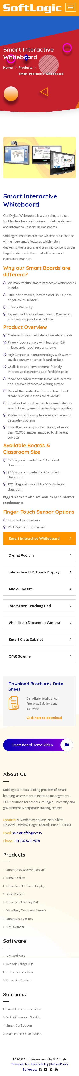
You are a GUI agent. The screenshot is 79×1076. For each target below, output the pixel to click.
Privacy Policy (39, 1064)
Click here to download (44, 718)
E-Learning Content (19, 980)
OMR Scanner (20, 656)
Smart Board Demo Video (42, 745)
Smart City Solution (19, 1025)
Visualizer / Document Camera (34, 622)
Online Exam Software (20, 972)
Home (8, 67)
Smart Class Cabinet (26, 639)
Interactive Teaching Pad (30, 606)
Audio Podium (21, 589)
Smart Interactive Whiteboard (34, 538)
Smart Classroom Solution (23, 1009)
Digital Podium (21, 555)
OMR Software (15, 956)
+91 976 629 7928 (26, 841)
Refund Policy (59, 1064)
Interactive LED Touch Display (34, 572)
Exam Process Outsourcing (23, 1034)
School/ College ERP (19, 964)
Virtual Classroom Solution (23, 1017)
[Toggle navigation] (70, 7)
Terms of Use (20, 1064)
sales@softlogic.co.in (27, 833)
